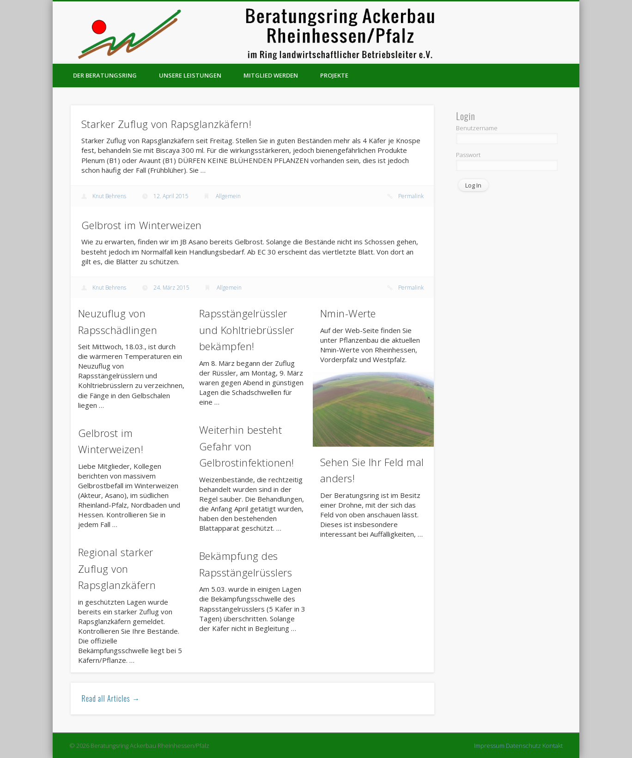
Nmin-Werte (348, 313)
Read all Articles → (111, 698)
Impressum (489, 745)
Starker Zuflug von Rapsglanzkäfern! (166, 124)
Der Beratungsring (105, 75)
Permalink (411, 196)
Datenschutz (523, 745)
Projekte (334, 75)
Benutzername (477, 128)
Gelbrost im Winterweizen (141, 225)
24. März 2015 (171, 287)
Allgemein (228, 196)
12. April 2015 (170, 196)
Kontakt (552, 745)
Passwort (468, 155)
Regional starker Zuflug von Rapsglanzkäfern (117, 568)
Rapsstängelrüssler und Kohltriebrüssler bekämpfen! (246, 329)
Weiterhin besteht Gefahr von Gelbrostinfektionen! (246, 446)
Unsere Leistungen (190, 75)
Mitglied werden (270, 75)
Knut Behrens (109, 196)
